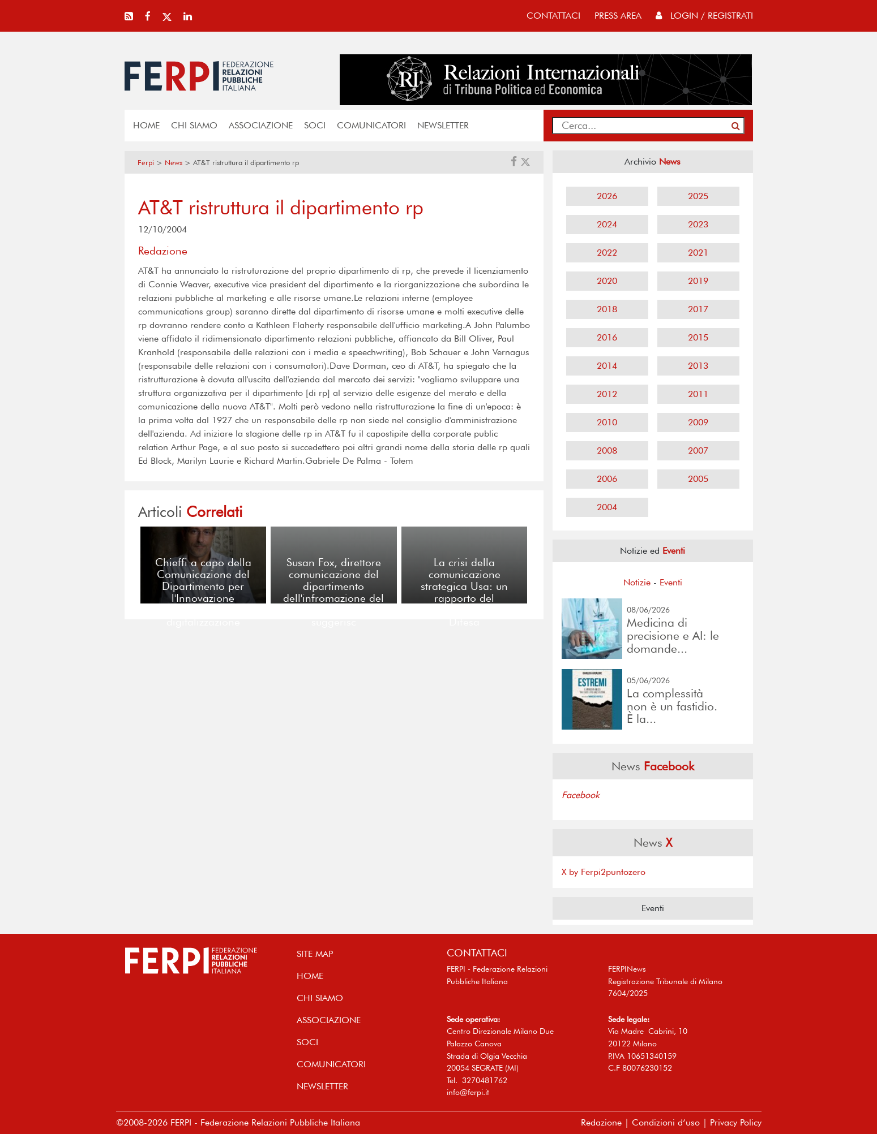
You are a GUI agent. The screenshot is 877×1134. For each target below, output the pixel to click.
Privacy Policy (736, 1122)
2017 (698, 309)
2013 (698, 365)
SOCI (315, 125)
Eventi (671, 582)
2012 (607, 394)
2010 (607, 422)
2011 (698, 394)
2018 (607, 309)
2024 (607, 224)
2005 (698, 478)
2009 (698, 422)
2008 (607, 450)
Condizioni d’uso (666, 1122)
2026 (607, 196)
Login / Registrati (704, 15)
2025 (698, 196)
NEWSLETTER (443, 125)
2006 (607, 478)
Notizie (637, 582)
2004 (607, 507)
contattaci (553, 15)
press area (617, 15)
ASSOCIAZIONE (261, 125)
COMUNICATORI (371, 125)
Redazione (601, 1122)
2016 (607, 337)
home (146, 125)
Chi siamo (194, 125)
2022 (607, 252)
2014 (607, 365)
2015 (698, 337)
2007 (698, 450)
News (173, 162)
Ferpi (146, 162)
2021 (698, 252)
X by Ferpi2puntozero (603, 871)
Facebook (581, 795)
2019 (698, 280)
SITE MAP (315, 953)
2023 (698, 224)
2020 (607, 280)
